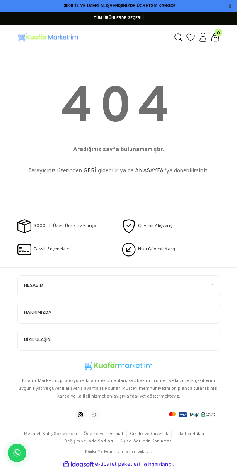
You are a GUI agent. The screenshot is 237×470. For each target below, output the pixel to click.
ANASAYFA (149, 171)
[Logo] (92, 37)
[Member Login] (203, 37)
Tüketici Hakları (191, 434)
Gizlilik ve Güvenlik (149, 434)
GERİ (90, 171)
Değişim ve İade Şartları (88, 441)
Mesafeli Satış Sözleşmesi (50, 434)
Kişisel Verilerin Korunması (146, 441)
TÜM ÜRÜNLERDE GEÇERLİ (119, 18)
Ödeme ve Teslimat (103, 434)
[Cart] (215, 37)
